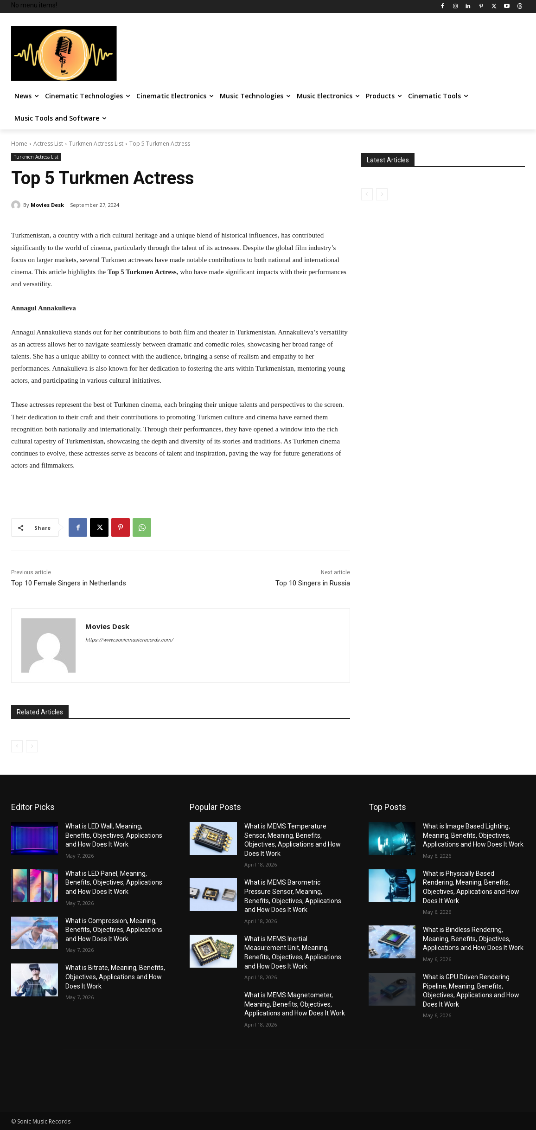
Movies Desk (47, 204)
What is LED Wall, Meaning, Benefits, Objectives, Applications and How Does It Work (113, 835)
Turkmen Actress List (96, 144)
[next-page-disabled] (32, 746)
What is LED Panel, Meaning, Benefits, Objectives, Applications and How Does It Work (113, 882)
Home (19, 144)
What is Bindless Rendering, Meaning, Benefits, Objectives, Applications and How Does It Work (473, 938)
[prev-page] (17, 746)
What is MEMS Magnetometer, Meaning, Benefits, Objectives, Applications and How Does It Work (294, 1004)
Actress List (48, 144)
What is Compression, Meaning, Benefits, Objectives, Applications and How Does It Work (113, 930)
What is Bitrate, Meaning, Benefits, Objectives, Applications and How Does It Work (115, 976)
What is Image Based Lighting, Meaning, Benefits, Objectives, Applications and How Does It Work (473, 835)
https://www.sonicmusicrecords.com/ (129, 640)
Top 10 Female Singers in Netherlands (68, 583)
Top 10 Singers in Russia (312, 583)
